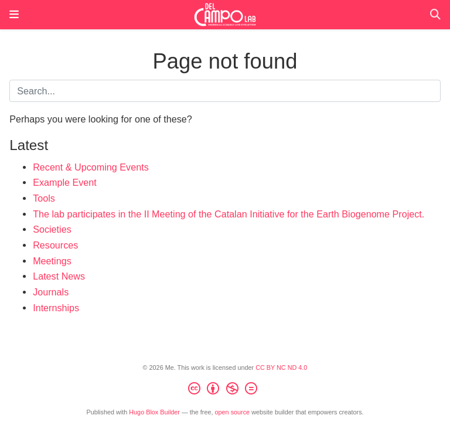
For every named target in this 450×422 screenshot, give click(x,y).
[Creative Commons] (224, 390)
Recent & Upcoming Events (91, 167)
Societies (52, 229)
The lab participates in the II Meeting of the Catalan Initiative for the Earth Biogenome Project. (228, 214)
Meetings (52, 261)
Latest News (59, 276)
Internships (56, 307)
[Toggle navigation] (14, 14)
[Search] (435, 15)
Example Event (65, 182)
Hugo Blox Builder (154, 412)
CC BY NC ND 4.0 (281, 367)
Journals (51, 292)
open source (232, 412)
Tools (44, 198)
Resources (55, 245)
